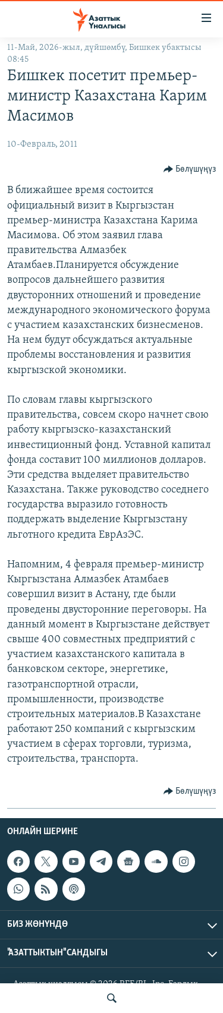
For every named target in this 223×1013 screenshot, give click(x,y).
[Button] (190, 169)
